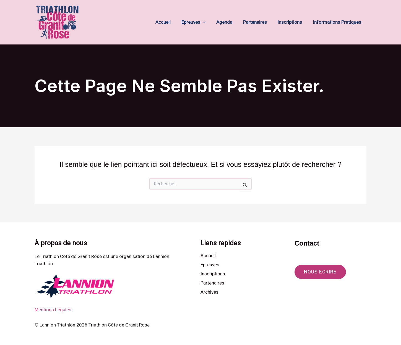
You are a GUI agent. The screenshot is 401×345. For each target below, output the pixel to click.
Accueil (170, 22)
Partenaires (258, 22)
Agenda (229, 22)
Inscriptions (291, 22)
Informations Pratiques (337, 22)
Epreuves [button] (199, 22)
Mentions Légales (53, 309)
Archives (209, 292)
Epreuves (210, 264)
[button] (208, 22)
